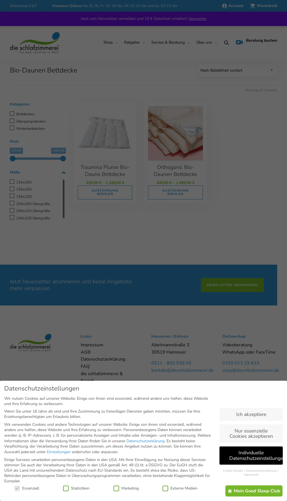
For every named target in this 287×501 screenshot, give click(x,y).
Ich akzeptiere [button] (251, 414)
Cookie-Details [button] (233, 471)
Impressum (251, 474)
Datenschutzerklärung (145, 441)
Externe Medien (180, 488)
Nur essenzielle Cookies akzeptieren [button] (251, 433)
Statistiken (76, 488)
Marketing (126, 488)
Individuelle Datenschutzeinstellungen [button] (256, 455)
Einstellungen (59, 452)
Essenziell (26, 488)
